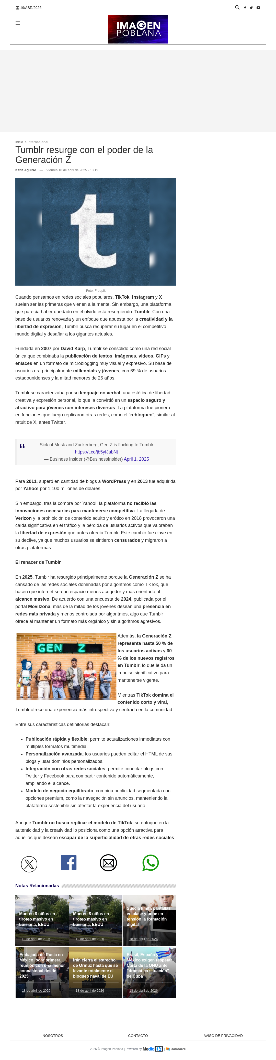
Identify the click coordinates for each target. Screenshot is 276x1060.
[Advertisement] (138, 91)
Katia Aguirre (25, 170)
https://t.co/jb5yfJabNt (96, 452)
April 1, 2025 (136, 459)
